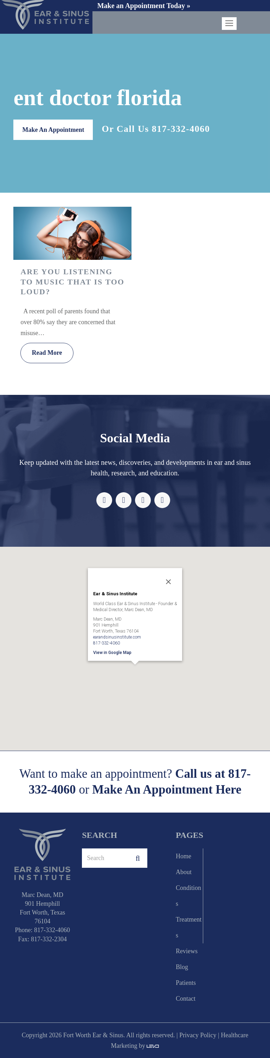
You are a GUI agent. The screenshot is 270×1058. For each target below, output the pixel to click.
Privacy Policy (198, 1035)
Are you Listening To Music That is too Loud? (72, 281)
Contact (185, 998)
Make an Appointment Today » (144, 5)
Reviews (187, 951)
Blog (182, 966)
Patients (186, 982)
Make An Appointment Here (166, 789)
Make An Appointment (53, 129)
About (184, 872)
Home (183, 856)
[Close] (168, 581)
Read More (47, 352)
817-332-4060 (181, 129)
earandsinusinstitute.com (117, 636)
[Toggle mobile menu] (229, 23)
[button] (135, 674)
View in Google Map (112, 652)
